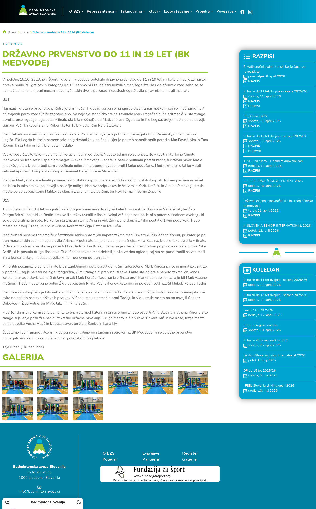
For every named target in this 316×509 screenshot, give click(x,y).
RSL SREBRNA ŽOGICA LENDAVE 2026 (273, 181)
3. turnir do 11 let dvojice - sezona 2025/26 (275, 91)
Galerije (187, 459)
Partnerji (149, 459)
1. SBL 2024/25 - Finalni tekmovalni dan (273, 161)
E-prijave (149, 453)
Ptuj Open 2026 (255, 116)
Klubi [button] (153, 11)
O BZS (109, 453)
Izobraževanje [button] (176, 11)
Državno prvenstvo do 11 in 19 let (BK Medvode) (63, 32)
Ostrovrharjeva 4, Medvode (258, 482)
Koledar (110, 459)
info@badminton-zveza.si (39, 491)
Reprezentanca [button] (100, 11)
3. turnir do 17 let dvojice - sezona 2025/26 (275, 136)
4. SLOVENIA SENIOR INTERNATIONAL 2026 (277, 225)
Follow (286, 469)
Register (188, 453)
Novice (25, 32)
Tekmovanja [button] (131, 11)
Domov (9, 32)
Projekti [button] (202, 11)
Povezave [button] (224, 11)
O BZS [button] (74, 11)
